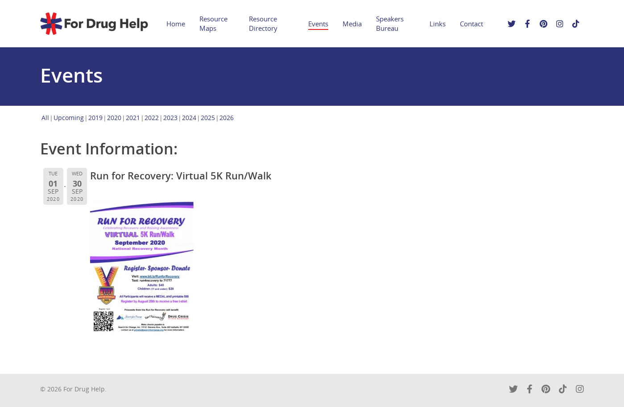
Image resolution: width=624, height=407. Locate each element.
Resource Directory (263, 23)
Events (318, 23)
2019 (95, 117)
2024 (189, 117)
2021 (133, 117)
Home (175, 23)
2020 (114, 117)
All (45, 117)
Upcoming (69, 117)
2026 (226, 117)
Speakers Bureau (390, 23)
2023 (170, 117)
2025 (208, 117)
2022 (152, 117)
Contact (471, 23)
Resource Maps (213, 23)
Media (352, 23)
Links (438, 23)
